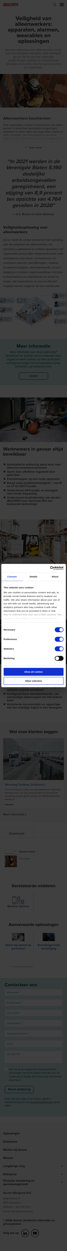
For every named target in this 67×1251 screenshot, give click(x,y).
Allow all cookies (33, 671)
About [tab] (55, 576)
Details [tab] (33, 576)
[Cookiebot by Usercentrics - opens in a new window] (50, 568)
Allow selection (33, 681)
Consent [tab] (12, 576)
